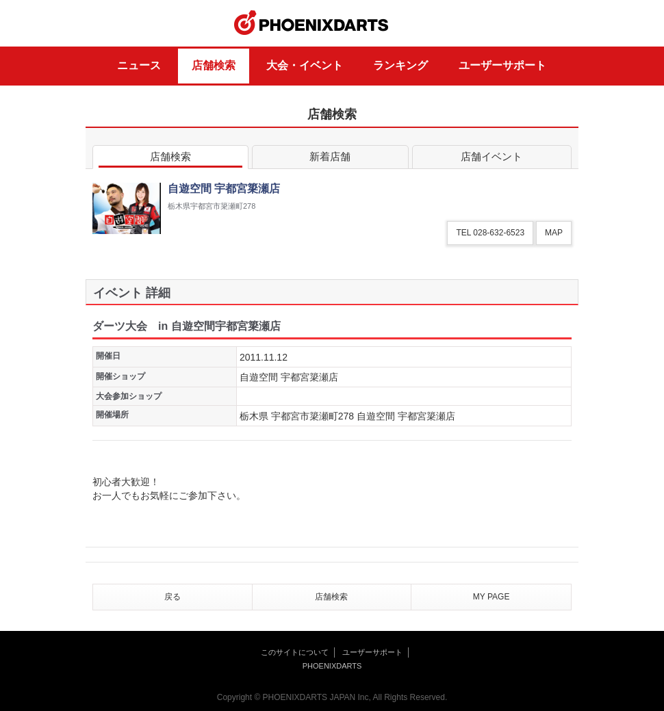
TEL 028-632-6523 (490, 232)
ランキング (400, 65)
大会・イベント (304, 65)
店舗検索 (213, 65)
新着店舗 (330, 159)
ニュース (139, 65)
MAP (554, 232)
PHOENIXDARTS (311, 23)
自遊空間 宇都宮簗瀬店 (289, 377)
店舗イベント (491, 159)
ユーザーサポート (502, 65)
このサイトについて (295, 652)
